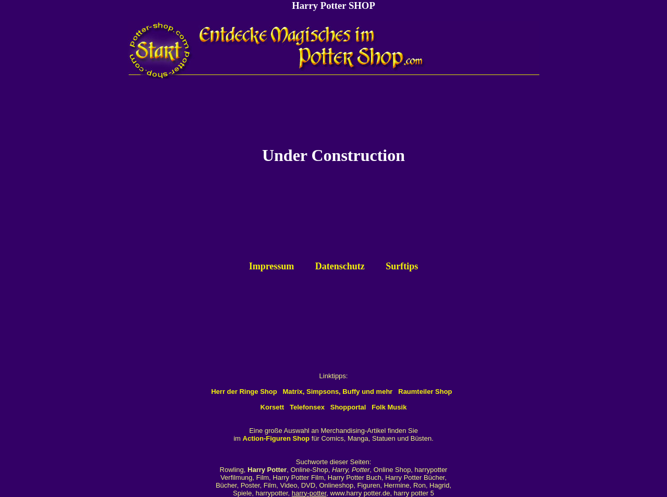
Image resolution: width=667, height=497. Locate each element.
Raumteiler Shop (425, 391)
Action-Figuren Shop (276, 438)
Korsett (273, 407)
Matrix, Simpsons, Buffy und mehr (337, 391)
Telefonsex (307, 407)
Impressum (271, 266)
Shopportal (348, 407)
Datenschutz (340, 266)
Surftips (402, 266)
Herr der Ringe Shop (244, 391)
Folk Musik (389, 407)
